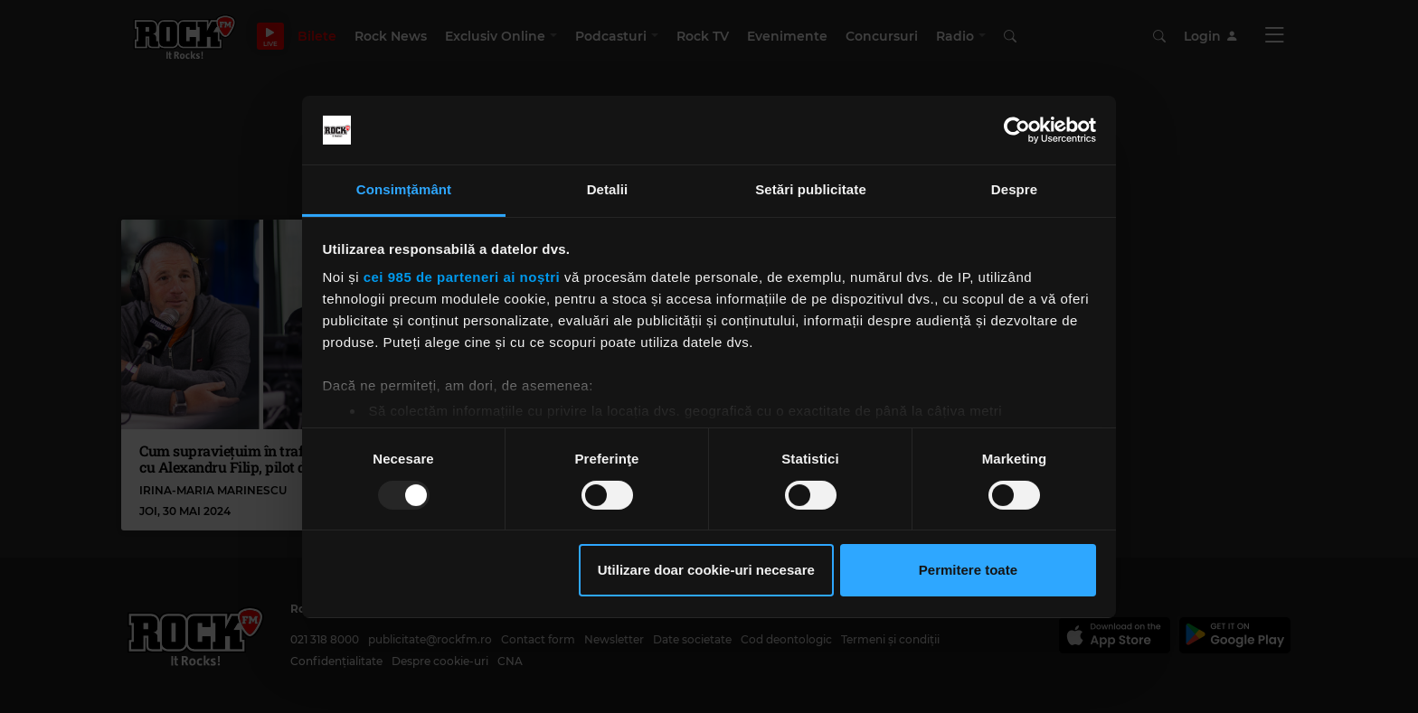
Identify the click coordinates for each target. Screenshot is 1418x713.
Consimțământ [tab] (403, 189)
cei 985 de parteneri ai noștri (462, 277)
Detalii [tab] (608, 189)
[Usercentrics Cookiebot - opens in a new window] (1017, 130)
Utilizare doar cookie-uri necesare (706, 569)
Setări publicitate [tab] (810, 189)
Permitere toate (968, 569)
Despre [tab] (1014, 189)
